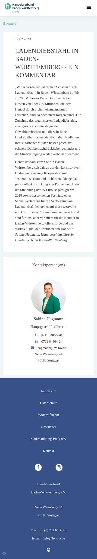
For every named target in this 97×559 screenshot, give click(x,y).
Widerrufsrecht (48, 415)
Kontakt (48, 451)
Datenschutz (48, 403)
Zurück (11, 24)
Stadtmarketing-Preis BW (48, 439)
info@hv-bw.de (54, 538)
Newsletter (48, 427)
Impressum (48, 391)
